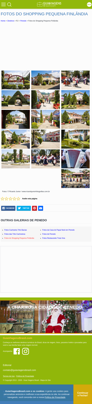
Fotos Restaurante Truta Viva (53, 238)
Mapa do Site (45, 380)
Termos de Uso (9, 376)
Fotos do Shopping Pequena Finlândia (19, 238)
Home (3, 21)
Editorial (7, 365)
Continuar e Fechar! (82, 394)
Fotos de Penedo (49, 234)
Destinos (10, 21)
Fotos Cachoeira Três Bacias (15, 230)
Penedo (23, 21)
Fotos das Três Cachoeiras (14, 234)
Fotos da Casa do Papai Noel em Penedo (58, 230)
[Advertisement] (46, 45)
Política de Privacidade (25, 376)
